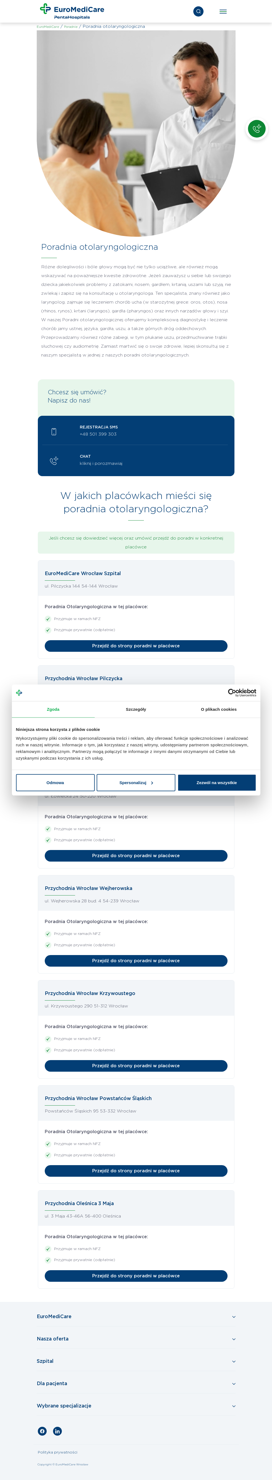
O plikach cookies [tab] (219, 709)
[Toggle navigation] (223, 11)
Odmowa (55, 782)
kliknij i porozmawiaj (101, 463)
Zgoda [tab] (53, 709)
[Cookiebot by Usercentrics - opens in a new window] (232, 693)
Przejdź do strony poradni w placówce (136, 646)
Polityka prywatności (57, 1452)
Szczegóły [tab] (136, 709)
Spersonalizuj (136, 782)
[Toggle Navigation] (136, 1317)
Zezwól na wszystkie (217, 782)
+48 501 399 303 (98, 434)
